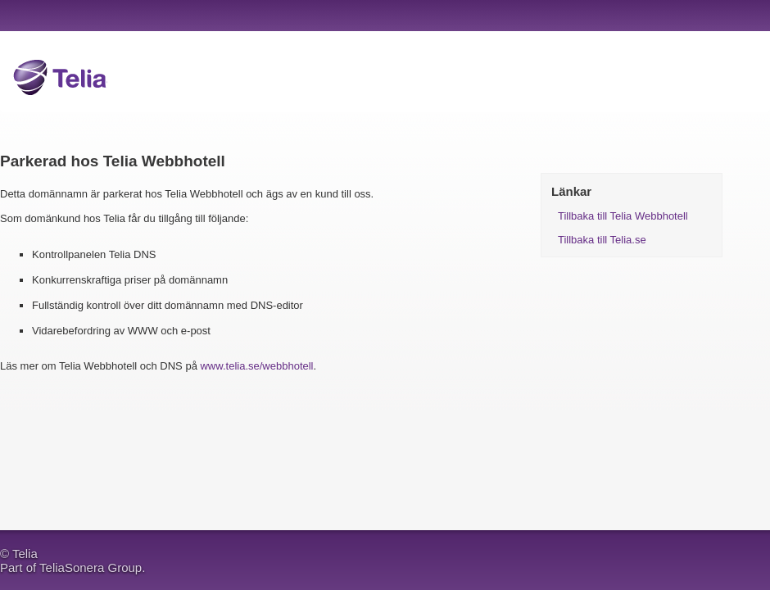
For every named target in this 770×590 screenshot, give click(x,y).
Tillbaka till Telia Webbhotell (623, 216)
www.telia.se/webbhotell (256, 366)
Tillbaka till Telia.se (602, 240)
